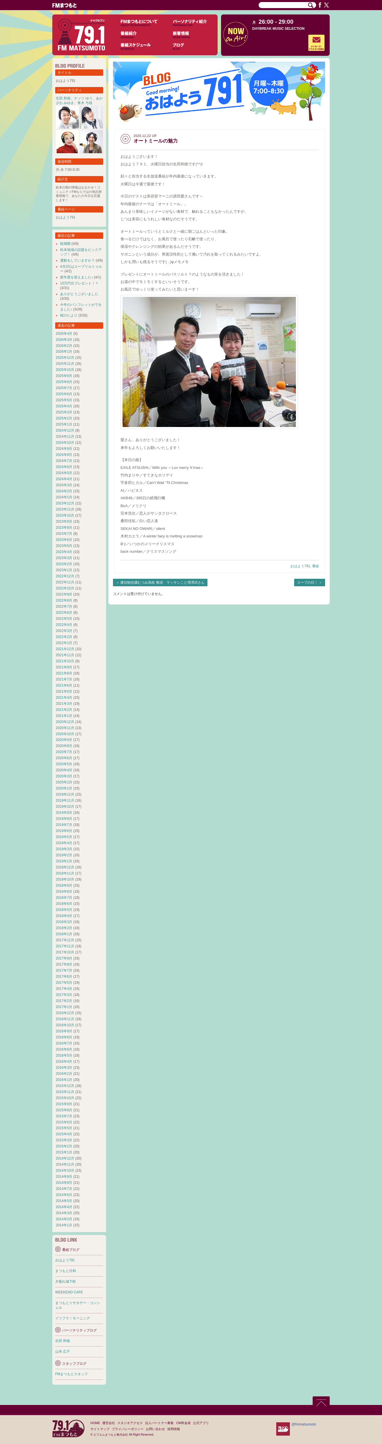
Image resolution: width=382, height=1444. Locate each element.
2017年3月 (64, 995)
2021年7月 (64, 679)
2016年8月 (64, 1037)
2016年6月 (64, 1049)
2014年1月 (64, 1225)
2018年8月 (64, 892)
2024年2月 (64, 491)
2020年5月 (64, 764)
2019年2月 (64, 855)
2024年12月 (65, 430)
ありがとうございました (79, 294)
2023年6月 (64, 540)
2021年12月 (65, 649)
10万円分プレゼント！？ (79, 283)
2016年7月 (64, 1043)
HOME (95, 1423)
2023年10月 (65, 515)
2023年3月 (64, 558)
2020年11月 (65, 728)
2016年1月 (64, 1080)
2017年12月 (65, 940)
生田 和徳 (63, 98)
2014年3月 (64, 1213)
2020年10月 (65, 734)
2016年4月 (64, 1062)
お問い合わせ (155, 1429)
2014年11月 (65, 1164)
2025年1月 (64, 424)
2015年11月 (65, 1092)
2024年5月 (64, 473)
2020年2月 (64, 782)
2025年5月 (64, 400)
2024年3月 (64, 485)
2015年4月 (64, 1134)
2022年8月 (64, 600)
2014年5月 (64, 1201)
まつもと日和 (65, 1271)
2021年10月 (65, 661)
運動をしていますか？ (77, 260)
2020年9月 (64, 740)
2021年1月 (64, 716)
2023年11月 (65, 509)
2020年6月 (64, 758)
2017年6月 (64, 977)
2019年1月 (64, 861)
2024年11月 (65, 437)
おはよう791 (300, 566)
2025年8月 (64, 382)
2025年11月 (65, 364)
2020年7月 (64, 752)
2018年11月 (65, 873)
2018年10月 (65, 879)
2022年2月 (64, 637)
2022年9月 (64, 594)
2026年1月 (64, 352)
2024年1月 (64, 497)
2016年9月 (64, 1031)
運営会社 (108, 1423)
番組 (315, 566)
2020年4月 (64, 770)
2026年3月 (64, 340)
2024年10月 (65, 443)
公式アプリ (201, 1423)
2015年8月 (64, 1110)
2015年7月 (64, 1116)
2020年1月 (64, 788)
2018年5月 (64, 910)
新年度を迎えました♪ (76, 277)
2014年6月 (64, 1195)
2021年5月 (64, 691)
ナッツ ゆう (83, 98)
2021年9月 (64, 667)
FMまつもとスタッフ (71, 1374)
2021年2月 (64, 710)
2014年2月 (64, 1219)
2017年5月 (64, 983)
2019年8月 (64, 819)
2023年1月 (64, 570)
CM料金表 (183, 1423)
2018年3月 (64, 922)
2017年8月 (64, 964)
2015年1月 (64, 1152)
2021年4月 (64, 698)
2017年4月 (64, 989)
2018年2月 (64, 928)
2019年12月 (65, 794)
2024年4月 (64, 479)
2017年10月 (65, 952)
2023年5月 (64, 546)
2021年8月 (64, 673)
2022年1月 (64, 643)
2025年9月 (64, 376)
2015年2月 (64, 1146)
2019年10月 (65, 807)
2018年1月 (64, 934)
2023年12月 (65, 503)
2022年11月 (65, 582)
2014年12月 (65, 1158)
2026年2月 (64, 346)
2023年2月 (64, 564)
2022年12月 (65, 576)
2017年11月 (65, 946)
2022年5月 (64, 619)
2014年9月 (64, 1177)
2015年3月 (64, 1140)
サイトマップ (100, 1429)
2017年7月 (64, 970)
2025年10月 (65, 370)
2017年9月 (64, 958)
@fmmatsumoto (304, 1424)
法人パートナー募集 (159, 1423)
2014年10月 (65, 1170)
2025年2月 (64, 418)
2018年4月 (64, 916)
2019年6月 (64, 831)
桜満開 (65, 244)
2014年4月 (64, 1207)
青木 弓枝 (84, 103)
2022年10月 (65, 588)
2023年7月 (64, 534)
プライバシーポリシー (128, 1429)
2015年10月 (65, 1098)
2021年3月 (64, 704)
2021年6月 (64, 685)
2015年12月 (65, 1086)
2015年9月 (64, 1104)
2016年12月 (65, 1013)
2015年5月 (64, 1128)
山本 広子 (62, 1351)
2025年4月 (64, 406)
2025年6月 (64, 394)
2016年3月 (64, 1068)
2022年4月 (64, 625)
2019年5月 (64, 837)
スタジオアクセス (130, 1423)
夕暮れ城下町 (65, 1282)
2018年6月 (64, 904)
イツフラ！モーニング (72, 1318)
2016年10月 (65, 1025)
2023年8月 (64, 528)
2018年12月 (65, 867)
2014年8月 (64, 1183)
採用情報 (173, 1429)
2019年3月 (64, 849)
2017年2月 (64, 1001)
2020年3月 (64, 776)
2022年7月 (64, 606)
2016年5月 (64, 1055)
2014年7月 (64, 1189)
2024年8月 (64, 455)
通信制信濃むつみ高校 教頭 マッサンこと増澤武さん (162, 582)
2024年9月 (64, 449)
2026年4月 (64, 334)
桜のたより (68, 315)
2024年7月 (64, 461)
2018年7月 (64, 898)
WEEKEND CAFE (69, 1292)
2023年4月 (64, 552)
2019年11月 (65, 800)
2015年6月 (64, 1122)
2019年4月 (64, 843)
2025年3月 (64, 412)
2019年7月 (64, 825)
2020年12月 (65, 722)
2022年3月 (64, 631)
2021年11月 (65, 655)
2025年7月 (64, 388)
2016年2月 (64, 1074)
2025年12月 (65, 358)
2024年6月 (64, 467)
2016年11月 (65, 1019)
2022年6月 (64, 613)
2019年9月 (64, 813)
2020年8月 (64, 746)
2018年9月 (64, 885)
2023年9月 (64, 521)
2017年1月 (64, 1007)
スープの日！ (307, 582)
